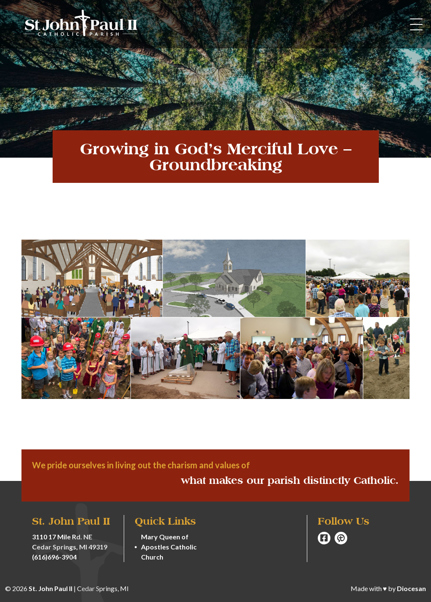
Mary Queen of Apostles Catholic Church (169, 547)
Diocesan (411, 588)
